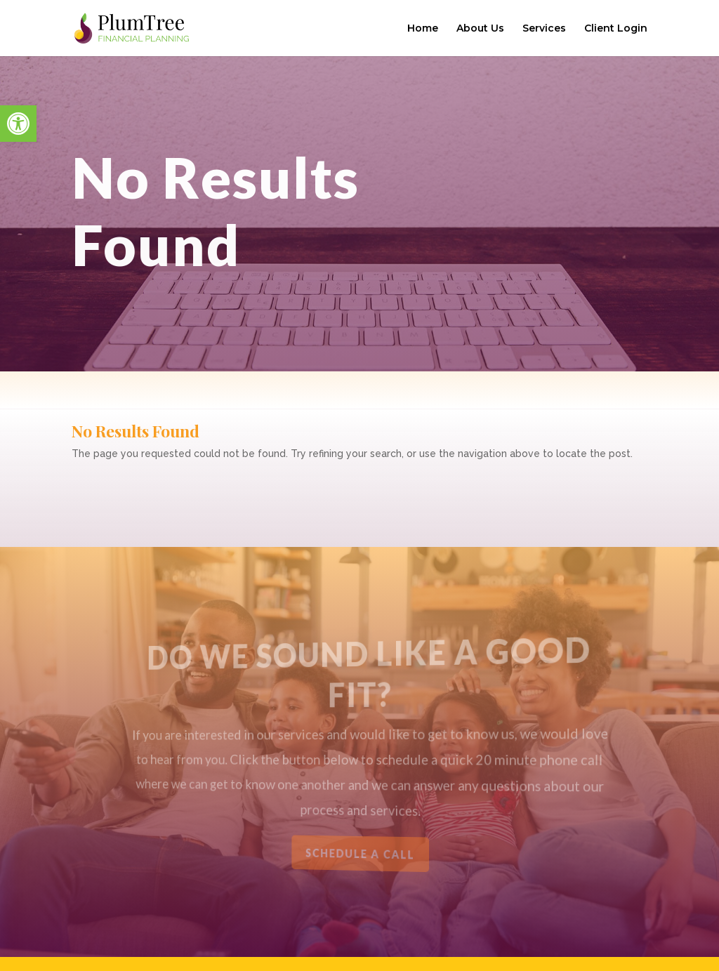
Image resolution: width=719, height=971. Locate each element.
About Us (480, 28)
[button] (18, 123)
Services (544, 28)
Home (422, 28)
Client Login (615, 28)
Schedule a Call (360, 854)
